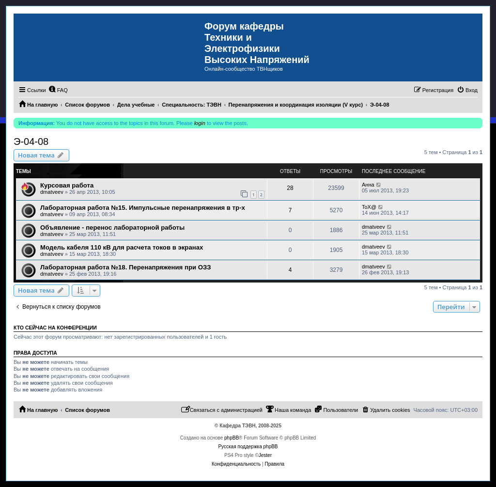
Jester (265, 455)
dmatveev (51, 192)
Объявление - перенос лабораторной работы (112, 227)
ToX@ (369, 207)
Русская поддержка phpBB (248, 446)
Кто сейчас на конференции (55, 327)
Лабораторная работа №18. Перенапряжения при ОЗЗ (125, 267)
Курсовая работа (66, 185)
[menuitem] (58, 90)
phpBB (231, 437)
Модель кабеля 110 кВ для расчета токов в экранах (121, 247)
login (199, 123)
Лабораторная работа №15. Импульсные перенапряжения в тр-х (142, 207)
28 (290, 188)
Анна (368, 185)
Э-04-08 (31, 141)
